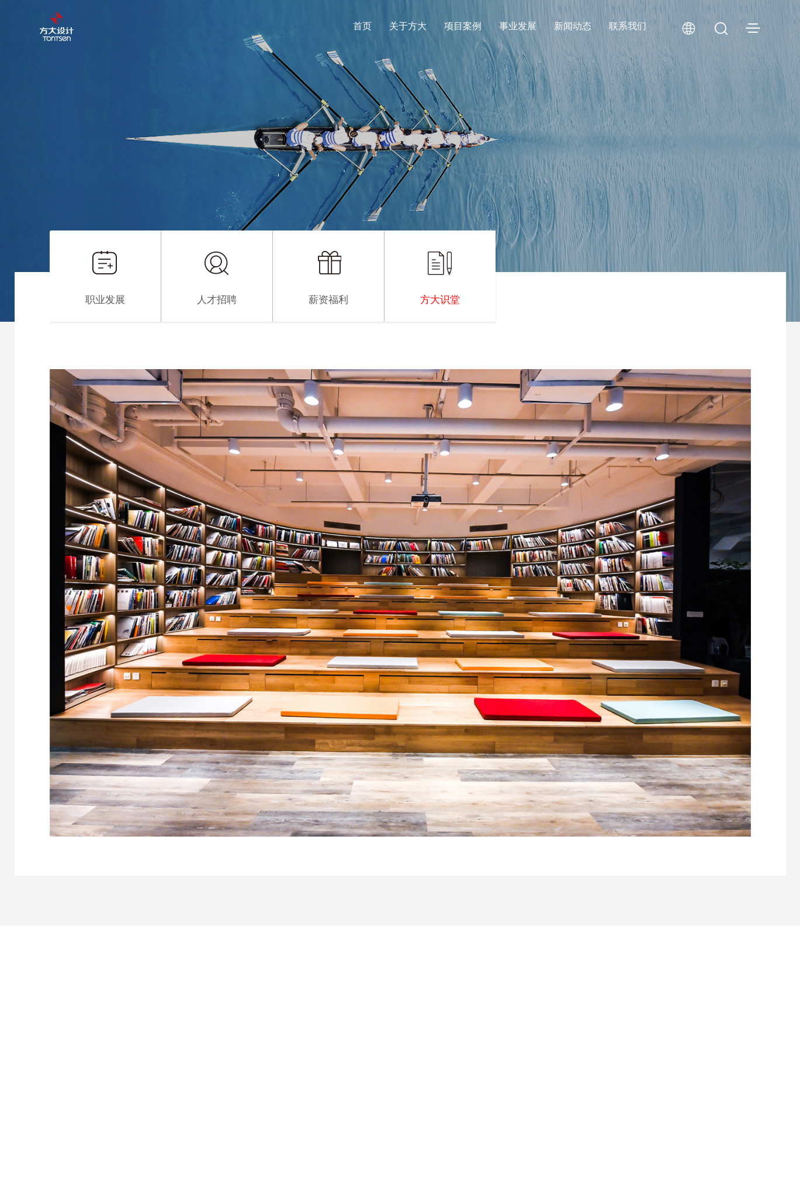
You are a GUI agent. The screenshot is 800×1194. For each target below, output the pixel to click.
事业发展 (517, 26)
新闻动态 (572, 26)
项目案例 (463, 26)
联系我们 (627, 26)
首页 (362, 26)
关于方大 (408, 26)
